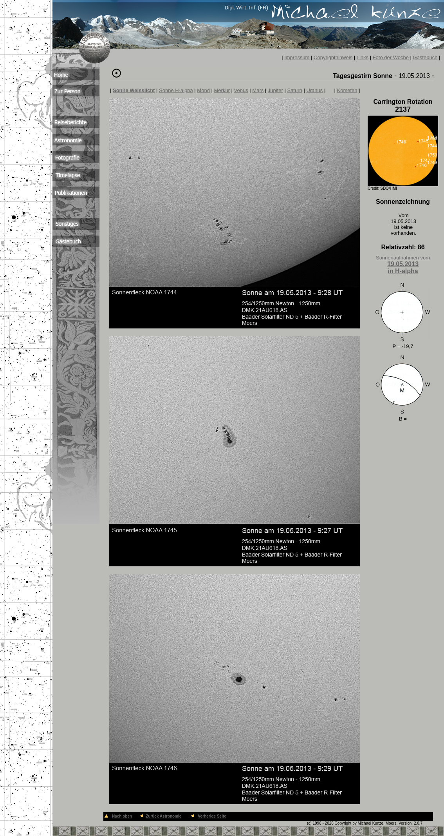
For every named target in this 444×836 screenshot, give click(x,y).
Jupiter (275, 90)
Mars (258, 90)
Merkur (222, 90)
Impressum (296, 57)
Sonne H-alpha (176, 90)
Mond (203, 90)
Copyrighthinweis (333, 57)
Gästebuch (425, 57)
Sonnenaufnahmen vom (403, 264)
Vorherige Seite (212, 816)
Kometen (347, 90)
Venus (241, 90)
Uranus (314, 90)
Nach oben (122, 816)
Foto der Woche (391, 57)
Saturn (294, 90)
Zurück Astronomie (163, 816)
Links (362, 57)
